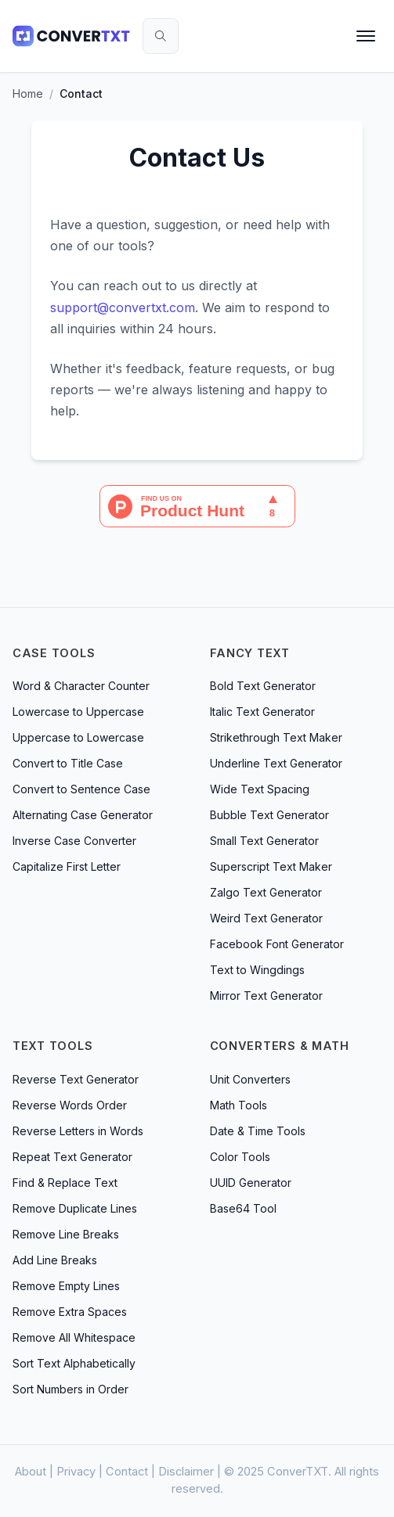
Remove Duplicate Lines (75, 1208)
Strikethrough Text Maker (276, 737)
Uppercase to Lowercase (78, 737)
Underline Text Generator (276, 763)
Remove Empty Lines (66, 1285)
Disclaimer (186, 1472)
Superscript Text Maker (271, 866)
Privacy (76, 1472)
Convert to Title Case (68, 763)
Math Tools (238, 1105)
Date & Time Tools (257, 1131)
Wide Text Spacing (259, 789)
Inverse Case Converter (74, 840)
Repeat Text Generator (72, 1156)
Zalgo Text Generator (266, 892)
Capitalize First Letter (67, 866)
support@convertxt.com (122, 307)
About (30, 1472)
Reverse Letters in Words (78, 1131)
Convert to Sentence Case (81, 789)
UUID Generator (250, 1182)
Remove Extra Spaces (70, 1311)
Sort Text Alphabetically (74, 1363)
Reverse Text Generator (76, 1079)
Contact (127, 1472)
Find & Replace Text (65, 1182)
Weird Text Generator (266, 918)
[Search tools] (161, 36)
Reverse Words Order (70, 1105)
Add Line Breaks (55, 1260)
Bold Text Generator (263, 685)
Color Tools (240, 1156)
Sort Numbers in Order (70, 1389)
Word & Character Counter (81, 685)
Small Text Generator (264, 840)
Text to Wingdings (257, 969)
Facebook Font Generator (277, 944)
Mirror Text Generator (266, 995)
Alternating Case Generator (83, 814)
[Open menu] (365, 36)
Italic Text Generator (262, 711)
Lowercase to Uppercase (78, 711)
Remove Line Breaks (66, 1234)
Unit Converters (250, 1079)
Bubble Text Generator (269, 814)
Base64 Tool (243, 1208)
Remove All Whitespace (74, 1337)
